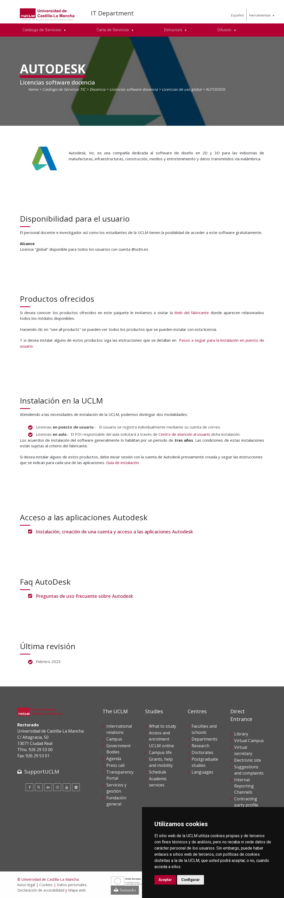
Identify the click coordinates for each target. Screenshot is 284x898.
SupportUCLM (41, 771)
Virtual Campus (249, 740)
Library (241, 734)
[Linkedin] (48, 787)
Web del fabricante (191, 312)
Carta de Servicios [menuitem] (113, 30)
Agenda (113, 758)
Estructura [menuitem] (173, 30)
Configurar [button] (190, 880)
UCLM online (161, 746)
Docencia (97, 89)
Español (237, 15)
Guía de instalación (122, 462)
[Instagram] (57, 787)
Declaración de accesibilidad (40, 890)
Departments (204, 739)
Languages (202, 772)
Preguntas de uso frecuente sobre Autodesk (84, 596)
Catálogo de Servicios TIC (63, 89)
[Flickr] (76, 787)
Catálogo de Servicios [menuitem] (42, 30)
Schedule (157, 772)
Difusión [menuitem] (224, 30)
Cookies (46, 884)
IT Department (112, 13)
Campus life (160, 752)
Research (200, 746)
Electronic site (247, 760)
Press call (115, 765)
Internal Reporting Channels (244, 786)
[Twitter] (39, 787)
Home (33, 89)
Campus (114, 739)
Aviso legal (26, 884)
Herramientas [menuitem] (260, 15)
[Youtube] (66, 787)
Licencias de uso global (182, 89)
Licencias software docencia (133, 89)
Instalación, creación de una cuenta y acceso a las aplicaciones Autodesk (114, 531)
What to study (162, 726)
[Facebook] (29, 787)
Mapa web (77, 890)
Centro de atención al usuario (184, 434)
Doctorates (202, 752)
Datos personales (71, 884)
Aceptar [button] (165, 880)
